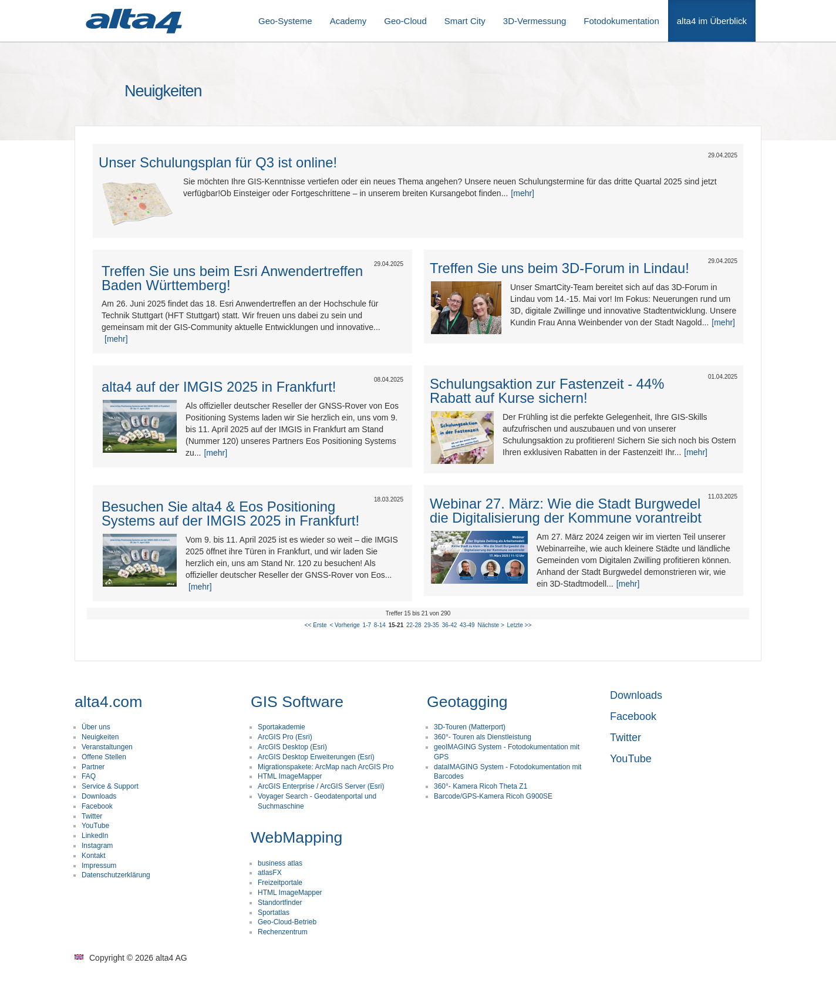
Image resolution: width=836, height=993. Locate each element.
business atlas (280, 863)
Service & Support (110, 786)
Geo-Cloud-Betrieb (287, 922)
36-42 (449, 625)
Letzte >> (519, 625)
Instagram (97, 845)
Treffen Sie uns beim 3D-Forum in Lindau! (559, 268)
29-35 (431, 625)
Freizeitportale (280, 882)
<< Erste (316, 625)
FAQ (89, 776)
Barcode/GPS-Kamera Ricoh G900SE (493, 796)
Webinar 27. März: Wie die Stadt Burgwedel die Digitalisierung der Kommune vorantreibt (566, 511)
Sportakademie (281, 727)
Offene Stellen (104, 757)
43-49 (467, 625)
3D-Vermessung (535, 21)
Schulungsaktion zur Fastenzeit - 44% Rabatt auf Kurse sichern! (547, 391)
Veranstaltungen (107, 747)
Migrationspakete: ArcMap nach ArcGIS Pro (325, 767)
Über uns (96, 727)
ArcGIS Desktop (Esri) (292, 747)
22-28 (414, 625)
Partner (93, 767)
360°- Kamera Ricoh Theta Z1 (480, 786)
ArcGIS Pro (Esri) (285, 737)
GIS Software (297, 702)
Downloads (99, 796)
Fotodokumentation (621, 21)
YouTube (95, 826)
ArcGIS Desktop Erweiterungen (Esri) (316, 757)
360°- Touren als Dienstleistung (482, 737)
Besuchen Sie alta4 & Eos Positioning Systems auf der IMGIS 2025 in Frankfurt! (230, 514)
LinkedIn (95, 836)
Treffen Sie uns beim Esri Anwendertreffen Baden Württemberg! (232, 278)
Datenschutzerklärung (116, 875)
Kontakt (94, 855)
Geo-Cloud (405, 21)
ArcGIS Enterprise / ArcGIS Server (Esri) (321, 786)
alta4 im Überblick (712, 21)
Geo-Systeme (285, 21)
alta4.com (108, 702)
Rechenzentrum (283, 932)
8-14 (380, 625)
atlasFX (270, 873)
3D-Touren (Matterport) (469, 727)
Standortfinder (280, 902)
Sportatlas (273, 912)
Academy (348, 21)
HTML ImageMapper (290, 776)
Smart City (465, 21)
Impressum (99, 865)
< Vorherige (344, 625)
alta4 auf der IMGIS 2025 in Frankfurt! (219, 387)
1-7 (367, 625)
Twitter (92, 816)
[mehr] (522, 193)
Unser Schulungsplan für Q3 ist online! (218, 162)
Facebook (97, 806)
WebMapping (296, 837)
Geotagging (467, 702)
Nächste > (490, 625)
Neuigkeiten (100, 737)
